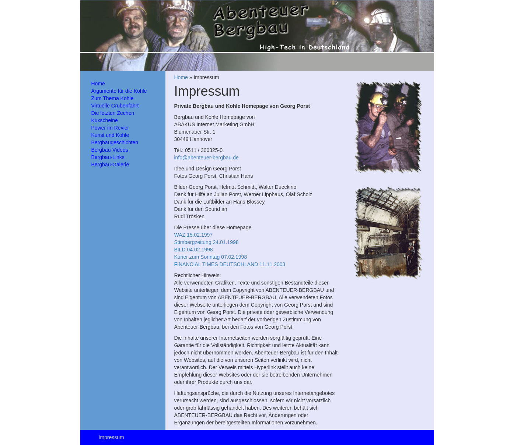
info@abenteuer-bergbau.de (206, 157)
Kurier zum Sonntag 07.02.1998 (210, 257)
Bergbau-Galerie (110, 164)
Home (98, 83)
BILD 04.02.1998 (193, 249)
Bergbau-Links (108, 157)
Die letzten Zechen (112, 113)
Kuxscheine (104, 120)
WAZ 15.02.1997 (193, 235)
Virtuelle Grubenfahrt (115, 106)
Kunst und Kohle (110, 135)
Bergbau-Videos (109, 150)
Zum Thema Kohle (112, 98)
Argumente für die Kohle (119, 91)
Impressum (111, 437)
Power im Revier (110, 128)
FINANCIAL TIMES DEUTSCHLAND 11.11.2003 (230, 264)
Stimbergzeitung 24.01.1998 (206, 242)
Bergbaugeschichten (115, 142)
